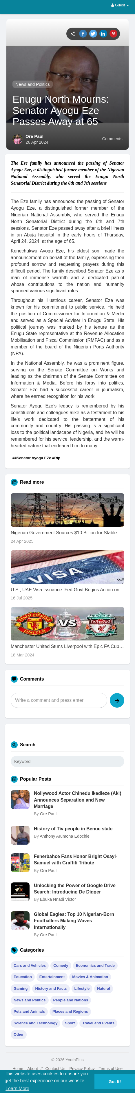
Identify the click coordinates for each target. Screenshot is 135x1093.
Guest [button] (120, 5)
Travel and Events (98, 1023)
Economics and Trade (95, 965)
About (32, 1068)
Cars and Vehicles (30, 965)
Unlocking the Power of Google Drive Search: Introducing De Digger (75, 888)
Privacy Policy (82, 1068)
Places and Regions (70, 1011)
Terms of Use (111, 1068)
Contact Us (55, 1068)
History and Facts (51, 988)
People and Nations (70, 1000)
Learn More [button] (17, 1088)
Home (17, 1068)
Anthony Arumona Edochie (65, 836)
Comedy (60, 965)
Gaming (21, 988)
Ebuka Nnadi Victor (58, 899)
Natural (103, 988)
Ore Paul (34, 136)
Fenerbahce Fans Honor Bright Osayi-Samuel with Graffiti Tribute (75, 859)
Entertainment (52, 977)
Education (23, 977)
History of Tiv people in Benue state (73, 828)
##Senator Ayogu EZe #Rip (36, 458)
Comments (112, 138)
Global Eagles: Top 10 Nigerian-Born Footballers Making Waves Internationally (74, 921)
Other (19, 1034)
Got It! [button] (115, 1081)
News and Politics (32, 84)
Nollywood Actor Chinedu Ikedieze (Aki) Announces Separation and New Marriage (77, 800)
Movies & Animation (90, 977)
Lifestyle (82, 988)
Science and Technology (35, 1023)
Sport (70, 1023)
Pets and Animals (29, 1011)
